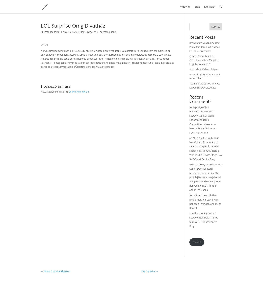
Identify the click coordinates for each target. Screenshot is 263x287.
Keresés (215, 26)
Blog (197, 7)
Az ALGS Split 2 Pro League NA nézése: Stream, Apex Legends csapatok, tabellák (204, 142)
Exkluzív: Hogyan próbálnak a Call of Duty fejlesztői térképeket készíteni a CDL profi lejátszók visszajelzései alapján (205, 173)
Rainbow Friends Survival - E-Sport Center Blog (203, 222)
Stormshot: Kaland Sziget (203, 69)
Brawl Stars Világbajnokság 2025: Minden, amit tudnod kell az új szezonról (204, 47)
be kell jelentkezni (79, 91)
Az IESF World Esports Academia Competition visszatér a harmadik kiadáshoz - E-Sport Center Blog (202, 124)
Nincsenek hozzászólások (101, 31)
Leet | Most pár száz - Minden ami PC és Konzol (205, 204)
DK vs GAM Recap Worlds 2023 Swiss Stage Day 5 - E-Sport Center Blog (205, 155)
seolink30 (55, 31)
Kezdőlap (185, 7)
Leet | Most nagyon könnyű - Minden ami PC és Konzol (205, 185)
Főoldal (197, 242)
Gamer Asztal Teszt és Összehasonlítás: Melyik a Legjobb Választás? (203, 60)
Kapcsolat (209, 7)
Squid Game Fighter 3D (202, 213)
